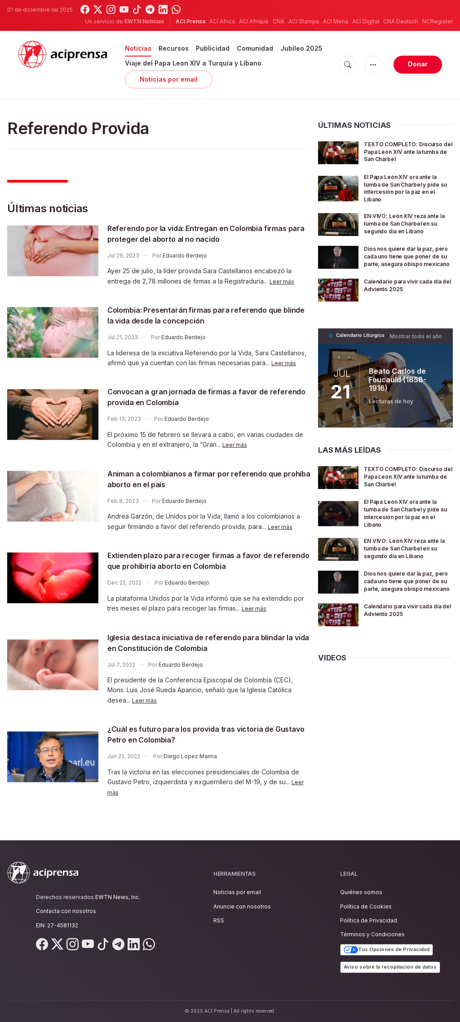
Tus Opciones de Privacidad (386, 950)
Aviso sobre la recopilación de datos (390, 967)
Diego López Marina (190, 756)
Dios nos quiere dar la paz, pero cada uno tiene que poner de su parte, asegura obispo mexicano (406, 266)
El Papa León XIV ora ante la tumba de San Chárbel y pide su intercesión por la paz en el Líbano (407, 194)
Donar (418, 64)
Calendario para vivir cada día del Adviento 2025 (405, 297)
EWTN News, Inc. (117, 897)
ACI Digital (365, 21)
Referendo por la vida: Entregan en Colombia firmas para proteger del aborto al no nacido (202, 233)
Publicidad (213, 48)
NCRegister (437, 21)
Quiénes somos (361, 892)
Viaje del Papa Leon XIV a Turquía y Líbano (193, 63)
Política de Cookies (366, 906)
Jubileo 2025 (301, 48)
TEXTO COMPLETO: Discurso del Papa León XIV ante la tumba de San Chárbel (407, 155)
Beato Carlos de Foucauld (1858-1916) (405, 391)
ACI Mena (335, 21)
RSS (218, 920)
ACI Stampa (303, 21)
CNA (278, 21)
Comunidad (255, 48)
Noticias (138, 48)
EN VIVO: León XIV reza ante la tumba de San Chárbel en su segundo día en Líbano (407, 229)
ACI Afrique (254, 21)
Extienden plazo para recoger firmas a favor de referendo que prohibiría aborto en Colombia (207, 560)
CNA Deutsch (400, 21)
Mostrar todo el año (418, 348)
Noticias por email (169, 79)
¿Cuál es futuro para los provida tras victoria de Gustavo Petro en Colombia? (208, 734)
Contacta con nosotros (66, 911)
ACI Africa (222, 21)
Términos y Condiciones (372, 934)
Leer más (283, 281)
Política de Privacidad (368, 920)
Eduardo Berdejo (185, 255)
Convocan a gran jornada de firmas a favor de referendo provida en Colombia (205, 396)
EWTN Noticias (144, 21)
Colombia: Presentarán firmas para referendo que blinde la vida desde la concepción (204, 315)
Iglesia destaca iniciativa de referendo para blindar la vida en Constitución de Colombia (199, 642)
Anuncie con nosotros (242, 906)
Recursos (174, 48)
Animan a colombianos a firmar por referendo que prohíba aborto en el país (204, 478)
